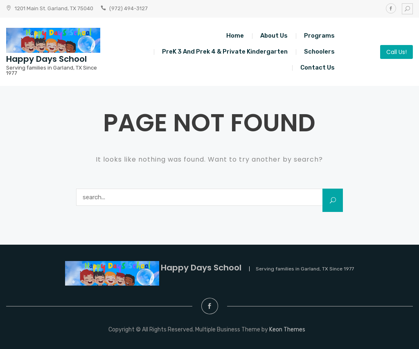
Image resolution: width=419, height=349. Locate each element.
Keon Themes (287, 329)
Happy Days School (46, 59)
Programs (319, 35)
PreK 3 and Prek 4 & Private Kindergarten (225, 51)
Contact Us (317, 67)
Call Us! (396, 52)
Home (235, 35)
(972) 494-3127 (128, 8)
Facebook (391, 8)
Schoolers (319, 51)
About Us (274, 35)
